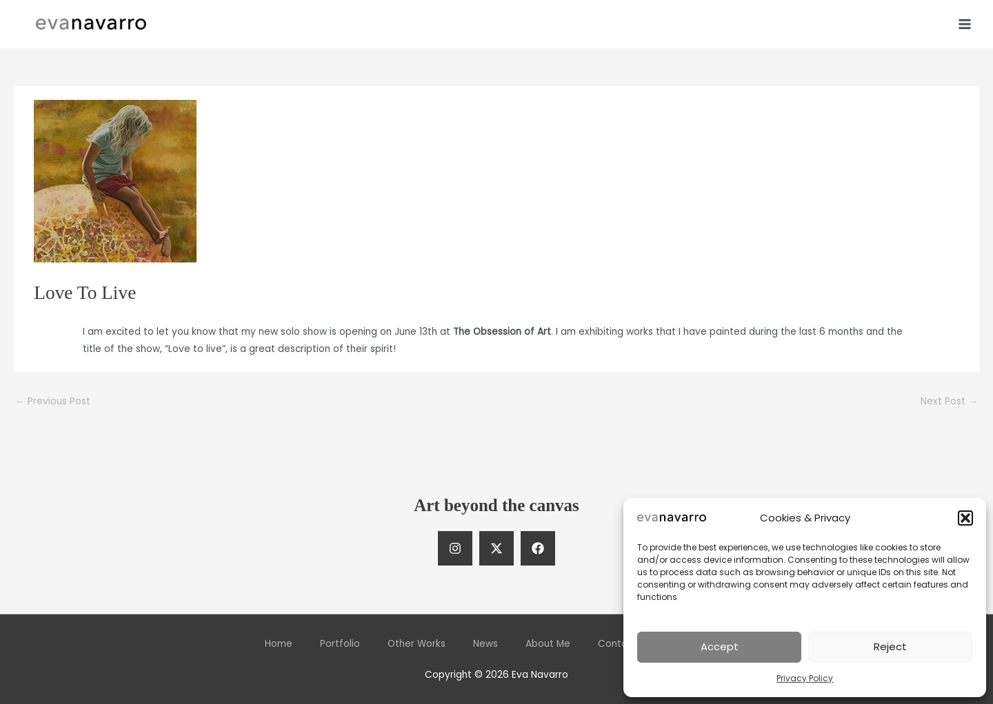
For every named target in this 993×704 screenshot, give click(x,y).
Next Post (949, 401)
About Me (547, 643)
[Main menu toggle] (965, 24)
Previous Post (52, 401)
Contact (617, 643)
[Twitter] (496, 548)
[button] (965, 518)
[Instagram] (455, 548)
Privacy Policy (804, 678)
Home (278, 643)
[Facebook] (538, 548)
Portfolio (340, 643)
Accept (720, 646)
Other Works (416, 643)
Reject (890, 646)
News (485, 643)
